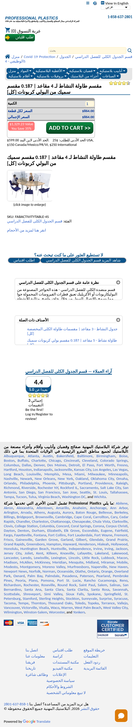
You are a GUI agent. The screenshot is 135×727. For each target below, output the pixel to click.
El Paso (88, 465)
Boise (123, 456)
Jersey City (12, 553)
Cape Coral (82, 517)
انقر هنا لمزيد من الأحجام (26, 230)
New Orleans (45, 478)
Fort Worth (105, 465)
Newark (26, 478)
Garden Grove (46, 539)
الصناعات (110, 76)
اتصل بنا (32, 650)
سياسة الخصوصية (60, 680)
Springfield (112, 594)
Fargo (8, 535)
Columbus (11, 465)
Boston (9, 460)
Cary (114, 517)
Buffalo (23, 460)
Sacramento (89, 487)
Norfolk (34, 571)
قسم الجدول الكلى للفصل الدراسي (34, 221)
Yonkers (79, 612)
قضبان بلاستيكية (82, 71)
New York (65, 478)
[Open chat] (121, 715)
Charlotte (38, 460)
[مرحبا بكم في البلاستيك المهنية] (42, 18)
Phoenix (49, 483)
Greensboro (35, 544)
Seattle (85, 492)
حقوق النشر (90, 708)
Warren (67, 607)
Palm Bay (35, 576)
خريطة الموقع (94, 650)
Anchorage (98, 508)
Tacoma (10, 603)
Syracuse (120, 598)
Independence (80, 548)
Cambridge (63, 517)
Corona (98, 526)
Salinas (115, 585)
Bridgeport (25, 517)
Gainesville (24, 539)
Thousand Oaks (60, 603)
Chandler (23, 521)
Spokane (93, 594)
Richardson (12, 585)
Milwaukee (96, 474)
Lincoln (74, 557)
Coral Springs (81, 526)
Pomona (47, 580)
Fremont (121, 535)
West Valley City (115, 607)
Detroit (74, 465)
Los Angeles (102, 469)
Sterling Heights (51, 598)
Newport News (15, 571)
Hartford (10, 469)
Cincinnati (71, 460)
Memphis (51, 474)
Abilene (121, 503)
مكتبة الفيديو (63, 668)
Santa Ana (32, 589)
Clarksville (120, 521)
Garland (67, 539)
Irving (109, 548)
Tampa (9, 496)
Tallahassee (118, 492)
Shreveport (31, 594)
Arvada (26, 512)
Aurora (67, 512)
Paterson (87, 576)
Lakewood (119, 553)
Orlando (10, 483)
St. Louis (100, 492)
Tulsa (32, 496)
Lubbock (107, 557)
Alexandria (25, 508)
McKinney (42, 562)
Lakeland (101, 553)
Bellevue (105, 512)
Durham (38, 530)
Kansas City (82, 469)
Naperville (99, 567)
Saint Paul (87, 585)
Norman (48, 571)
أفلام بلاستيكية (21, 76)
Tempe (23, 603)
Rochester (31, 585)
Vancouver (12, 607)
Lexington (58, 557)
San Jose (70, 492)
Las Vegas (120, 469)
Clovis (8, 526)
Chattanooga (60, 521)
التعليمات (91, 656)
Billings (9, 517)
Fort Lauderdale (80, 535)
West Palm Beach (88, 607)
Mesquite (76, 562)
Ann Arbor (118, 508)
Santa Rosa (100, 589)
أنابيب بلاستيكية (112, 71)
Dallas (26, 465)
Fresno (122, 465)
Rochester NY (48, 487)
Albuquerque (14, 456)
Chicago (55, 460)
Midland (92, 562)
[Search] (87, 50)
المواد (26, 71)
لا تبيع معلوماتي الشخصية (66, 692)
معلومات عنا (35, 656)
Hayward (70, 544)
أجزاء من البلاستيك (84, 76)
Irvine (97, 548)
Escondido (90, 530)
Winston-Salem (35, 612)
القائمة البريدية (95, 668)
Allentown (44, 508)
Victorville (29, 607)
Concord (62, 526)
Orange (106, 571)
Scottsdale (12, 594)
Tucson (21, 496)
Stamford (30, 598)
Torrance (108, 603)
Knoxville (67, 553)
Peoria (20, 580)
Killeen (52, 553)
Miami (79, 474)
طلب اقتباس (63, 650)
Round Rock (67, 585)
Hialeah (103, 544)
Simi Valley (53, 594)
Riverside (29, 487)
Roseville (48, 585)
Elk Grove (72, 530)
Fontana (40, 535)
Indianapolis (43, 469)
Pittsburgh (67, 483)
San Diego (27, 492)
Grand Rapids (14, 544)
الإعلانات (59, 674)
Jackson (121, 548)
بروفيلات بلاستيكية (51, 76)
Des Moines (56, 465)
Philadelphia (29, 483)
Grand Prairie (116, 539)
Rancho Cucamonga (100, 580)
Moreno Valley (53, 567)
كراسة (58, 656)
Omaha (122, 478)
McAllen (26, 562)
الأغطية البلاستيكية (50, 71)
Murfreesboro (78, 567)
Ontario (93, 571)
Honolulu (11, 548)
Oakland (82, 478)
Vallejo (122, 603)
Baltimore (84, 456)
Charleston (40, 521)
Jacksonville (63, 469)
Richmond (11, 487)
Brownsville (44, 517)
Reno (123, 580)
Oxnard (19, 576)
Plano (33, 580)
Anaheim (79, 508)
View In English (114, 3)
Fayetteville (23, 535)
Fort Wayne (103, 535)
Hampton (53, 544)
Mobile (122, 562)
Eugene (106, 530)
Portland (85, 483)
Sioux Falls (75, 594)
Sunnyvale (89, 598)
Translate (36, 721)
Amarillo (62, 508)
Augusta (53, 512)
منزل (12, 71)
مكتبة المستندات (66, 662)
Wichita (100, 496)
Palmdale (52, 576)
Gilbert (81, 539)
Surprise (105, 598)
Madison (10, 562)
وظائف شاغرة (37, 674)
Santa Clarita (77, 589)
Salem (102, 585)
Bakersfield (64, 456)
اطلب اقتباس (24, 260)
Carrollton (101, 517)
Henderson (87, 544)
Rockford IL (69, 487)
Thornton (38, 603)
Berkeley (120, 512)
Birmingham (105, 456)
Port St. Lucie (69, 580)
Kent (39, 553)
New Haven (118, 567)
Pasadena (69, 576)
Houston (25, 469)
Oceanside (65, 571)
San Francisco (49, 492)
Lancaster (11, 557)
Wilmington (13, 612)
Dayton (9, 530)
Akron (8, 508)
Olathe (80, 571)
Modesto (11, 567)
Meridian (59, 562)
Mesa (66, 474)
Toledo (80, 603)
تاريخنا (31, 668)
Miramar (107, 562)
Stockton (72, 598)
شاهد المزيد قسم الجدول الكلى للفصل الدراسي (83, 260)
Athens (39, 512)
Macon (122, 557)
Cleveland (89, 460)
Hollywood (119, 544)
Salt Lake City (110, 487)
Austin (48, 456)
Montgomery (30, 567)
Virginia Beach (49, 496)
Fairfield (121, 530)
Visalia (44, 607)
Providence (104, 483)
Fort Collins (57, 535)
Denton (23, 530)
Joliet (29, 553)
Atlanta (33, 456)
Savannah (120, 589)
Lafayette (85, 553)
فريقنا (30, 662)
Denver (39, 465)
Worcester (56, 612)
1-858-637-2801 (120, 17)
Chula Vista (101, 521)
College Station (26, 526)
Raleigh (121, 483)
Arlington (11, 512)
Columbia (47, 526)
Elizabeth (54, 530)
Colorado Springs (113, 460)
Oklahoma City (102, 478)
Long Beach (13, 474)
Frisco (8, 539)
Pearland (103, 576)
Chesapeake (81, 521)
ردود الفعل (92, 662)
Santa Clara (54, 589)
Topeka (93, 603)
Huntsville (58, 548)
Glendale (96, 539)
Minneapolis (117, 474)
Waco (55, 607)
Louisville (34, 474)
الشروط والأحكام (59, 686)
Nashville (11, 478)
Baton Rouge (86, 512)
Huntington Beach (34, 548)
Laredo (26, 557)
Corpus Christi (116, 526)
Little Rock (90, 557)
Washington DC (73, 496)
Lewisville (41, 557)
